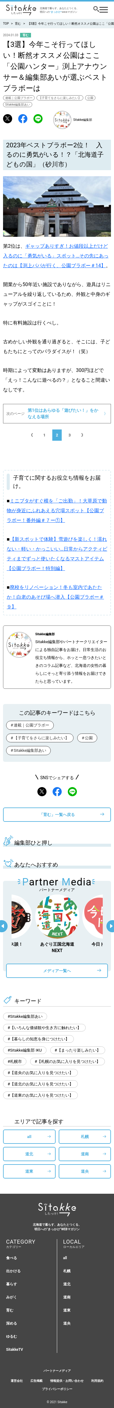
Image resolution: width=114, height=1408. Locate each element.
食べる (11, 1258)
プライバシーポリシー (57, 1389)
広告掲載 (36, 1380)
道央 (85, 1171)
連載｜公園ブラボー (19, 98)
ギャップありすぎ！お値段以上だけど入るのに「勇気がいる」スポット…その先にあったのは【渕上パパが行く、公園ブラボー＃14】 (56, 255)
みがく (11, 1297)
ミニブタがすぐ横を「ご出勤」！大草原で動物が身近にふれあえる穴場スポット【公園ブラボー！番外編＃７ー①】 (57, 510)
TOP (6, 23)
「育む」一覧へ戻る (57, 814)
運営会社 (17, 1380)
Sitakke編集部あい (17, 104)
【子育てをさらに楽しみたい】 (60, 98)
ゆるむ (11, 1336)
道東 (29, 1171)
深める (11, 1323)
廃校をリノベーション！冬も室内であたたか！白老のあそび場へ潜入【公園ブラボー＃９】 (55, 597)
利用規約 (97, 1380)
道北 (29, 1154)
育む (18, 23)
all (29, 1136)
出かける (13, 1271)
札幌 (85, 1136)
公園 (90, 98)
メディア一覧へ (57, 970)
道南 (85, 1154)
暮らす (11, 1284)
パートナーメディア (57, 1370)
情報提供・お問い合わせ (67, 1380)
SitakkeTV (14, 1349)
